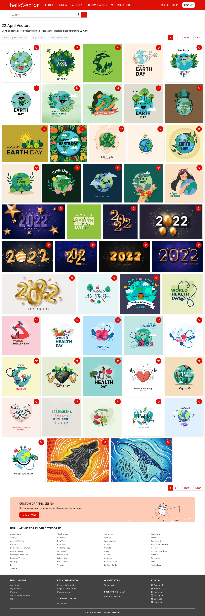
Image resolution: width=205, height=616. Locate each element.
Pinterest (156, 592)
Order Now (29, 514)
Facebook (157, 585)
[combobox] (15, 37)
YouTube (156, 599)
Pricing (164, 5)
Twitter (155, 588)
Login (175, 5)
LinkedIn (156, 602)
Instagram (157, 595)
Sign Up (188, 5)
